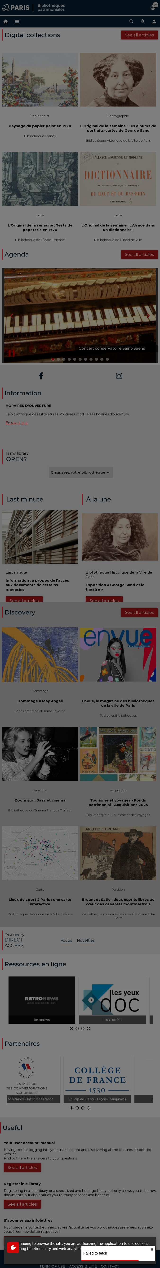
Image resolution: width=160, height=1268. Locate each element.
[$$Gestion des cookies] (13, 1247)
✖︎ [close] (152, 1249)
